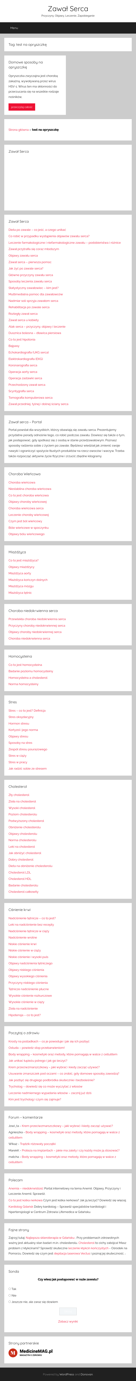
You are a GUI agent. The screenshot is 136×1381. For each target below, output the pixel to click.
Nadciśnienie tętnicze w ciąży (29, 931)
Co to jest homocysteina (25, 665)
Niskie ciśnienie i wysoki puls (28, 957)
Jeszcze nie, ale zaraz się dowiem (35, 1302)
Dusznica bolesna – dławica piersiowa (35, 333)
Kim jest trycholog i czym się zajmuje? (35, 1099)
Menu (11, 28)
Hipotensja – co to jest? (25, 1015)
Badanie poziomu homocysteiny (31, 671)
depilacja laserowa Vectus (72, 1253)
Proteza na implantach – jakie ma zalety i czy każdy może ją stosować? (70, 1150)
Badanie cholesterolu (23, 885)
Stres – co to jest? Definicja (27, 710)
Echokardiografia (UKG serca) (29, 352)
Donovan (87, 1374)
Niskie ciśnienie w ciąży (25, 950)
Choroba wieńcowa (22, 482)
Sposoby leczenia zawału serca (30, 281)
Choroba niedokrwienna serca (29, 638)
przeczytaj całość (21, 107)
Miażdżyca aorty (20, 573)
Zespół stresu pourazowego (28, 749)
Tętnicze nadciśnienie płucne (29, 989)
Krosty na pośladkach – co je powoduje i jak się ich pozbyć (49, 1041)
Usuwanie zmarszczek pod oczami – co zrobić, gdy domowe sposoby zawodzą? (64, 1073)
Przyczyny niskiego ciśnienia (28, 982)
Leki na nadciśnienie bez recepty (31, 924)
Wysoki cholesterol (22, 808)
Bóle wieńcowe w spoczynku (29, 527)
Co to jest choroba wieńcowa (29, 495)
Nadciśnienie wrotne (23, 937)
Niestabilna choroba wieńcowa (30, 489)
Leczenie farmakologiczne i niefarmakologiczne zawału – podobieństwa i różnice (65, 242)
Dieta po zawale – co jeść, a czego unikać (37, 229)
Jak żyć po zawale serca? (26, 268)
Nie (14, 1295)
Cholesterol (86, 1243)
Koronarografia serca (23, 365)
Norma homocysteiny (24, 684)
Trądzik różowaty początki (38, 1144)
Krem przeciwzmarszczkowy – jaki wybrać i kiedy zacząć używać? (54, 1067)
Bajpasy (14, 346)
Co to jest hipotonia (22, 339)
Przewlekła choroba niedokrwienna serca (37, 619)
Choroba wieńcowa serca (26, 508)
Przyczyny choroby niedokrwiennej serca (37, 625)
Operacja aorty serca (23, 372)
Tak (14, 1289)
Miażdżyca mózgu (21, 586)
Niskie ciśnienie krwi (22, 944)
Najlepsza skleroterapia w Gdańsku (50, 1237)
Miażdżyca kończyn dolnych (28, 580)
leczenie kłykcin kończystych (88, 1248)
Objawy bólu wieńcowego (27, 534)
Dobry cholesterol (21, 859)
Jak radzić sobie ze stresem (28, 768)
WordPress (66, 1374)
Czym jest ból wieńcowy (25, 521)
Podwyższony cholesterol (26, 821)
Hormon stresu (19, 723)
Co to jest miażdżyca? (24, 560)
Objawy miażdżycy (21, 567)
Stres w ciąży (17, 755)
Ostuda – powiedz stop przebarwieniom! (37, 1047)
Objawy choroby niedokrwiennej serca (35, 632)
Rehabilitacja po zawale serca (29, 307)
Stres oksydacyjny (21, 717)
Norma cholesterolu (22, 840)
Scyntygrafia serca (21, 391)
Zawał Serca (68, 8)
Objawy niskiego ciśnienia (26, 970)
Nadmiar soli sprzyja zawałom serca (33, 301)
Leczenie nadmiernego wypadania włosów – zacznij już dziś (50, 1093)
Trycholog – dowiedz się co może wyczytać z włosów (46, 1086)
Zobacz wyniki (68, 1321)
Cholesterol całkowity (24, 891)
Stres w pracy (18, 762)
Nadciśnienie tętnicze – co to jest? (32, 918)
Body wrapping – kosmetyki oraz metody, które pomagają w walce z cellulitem (63, 1054)
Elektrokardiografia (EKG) (26, 359)
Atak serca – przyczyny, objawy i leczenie (37, 326)
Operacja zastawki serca (25, 378)
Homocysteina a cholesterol (28, 677)
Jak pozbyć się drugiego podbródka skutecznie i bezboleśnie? (52, 1080)
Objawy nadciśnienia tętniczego (31, 963)
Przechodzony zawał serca (27, 384)
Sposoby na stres (20, 742)
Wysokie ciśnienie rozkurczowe (30, 995)
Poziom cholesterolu (23, 814)
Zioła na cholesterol (22, 801)
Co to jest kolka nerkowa (25, 1200)
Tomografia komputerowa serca (31, 397)
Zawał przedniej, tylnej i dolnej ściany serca (38, 404)
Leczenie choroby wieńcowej (29, 515)
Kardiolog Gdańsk (21, 1206)
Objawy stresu (18, 736)
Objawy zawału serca (23, 255)
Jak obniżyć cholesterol (25, 853)
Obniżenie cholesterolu (25, 827)
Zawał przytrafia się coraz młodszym (34, 249)
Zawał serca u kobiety (24, 320)
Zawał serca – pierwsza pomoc (30, 262)
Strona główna (19, 129)
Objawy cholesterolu (23, 833)
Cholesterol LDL (20, 872)
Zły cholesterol (19, 795)
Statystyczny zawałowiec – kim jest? (34, 288)
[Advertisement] (68, 181)
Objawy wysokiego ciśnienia (28, 976)
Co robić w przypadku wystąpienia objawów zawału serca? (49, 236)
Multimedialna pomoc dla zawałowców (36, 294)
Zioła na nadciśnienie (23, 1008)
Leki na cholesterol (22, 846)
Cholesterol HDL (20, 879)
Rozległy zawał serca (23, 313)
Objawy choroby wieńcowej (28, 501)
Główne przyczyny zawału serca (31, 275)
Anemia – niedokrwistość (26, 1188)
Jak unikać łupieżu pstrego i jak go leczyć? (38, 1060)
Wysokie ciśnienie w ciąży (26, 1002)
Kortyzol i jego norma (23, 730)
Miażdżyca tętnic (20, 592)
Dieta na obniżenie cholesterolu (30, 866)
